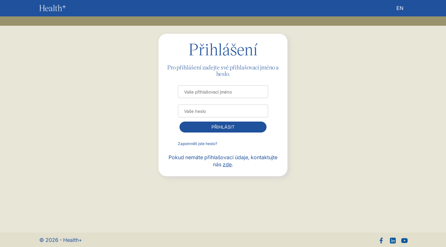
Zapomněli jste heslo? (197, 143)
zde (227, 164)
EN (399, 8)
